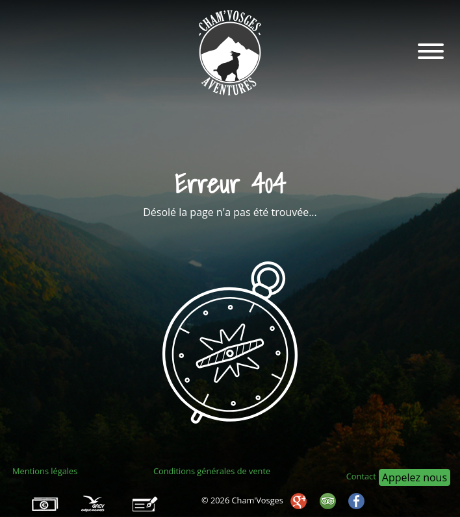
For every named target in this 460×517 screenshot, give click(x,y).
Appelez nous (414, 477)
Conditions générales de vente (211, 471)
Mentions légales (44, 471)
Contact (361, 476)
